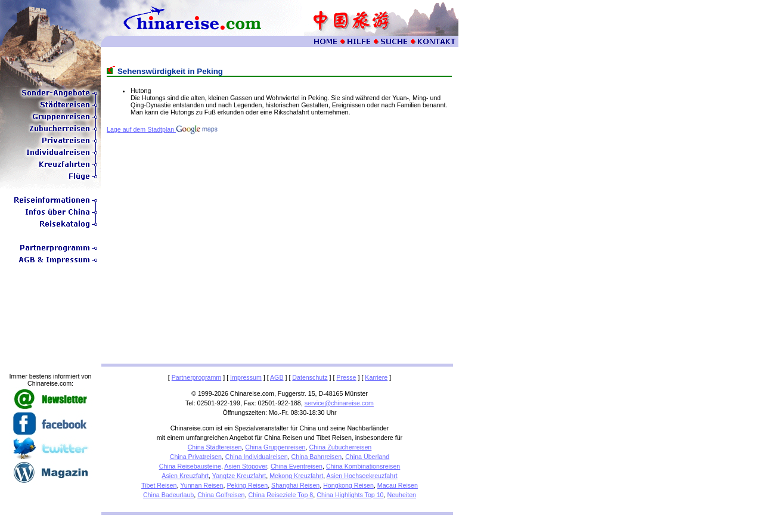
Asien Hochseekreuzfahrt (362, 475)
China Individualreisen (256, 456)
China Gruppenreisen (275, 447)
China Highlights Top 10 (350, 494)
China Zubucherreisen (340, 447)
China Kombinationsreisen (363, 466)
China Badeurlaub (168, 494)
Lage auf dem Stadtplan (162, 129)
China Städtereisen (215, 447)
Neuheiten (401, 494)
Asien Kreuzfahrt (185, 475)
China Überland (367, 456)
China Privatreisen (196, 456)
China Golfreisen (220, 494)
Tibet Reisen (158, 485)
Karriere (376, 377)
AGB (277, 377)
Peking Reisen (247, 485)
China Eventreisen (296, 466)
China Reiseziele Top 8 (280, 494)
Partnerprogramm (197, 377)
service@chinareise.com (339, 403)
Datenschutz (309, 377)
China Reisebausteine (190, 466)
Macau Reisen (397, 485)
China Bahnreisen (316, 456)
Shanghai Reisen (295, 485)
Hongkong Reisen (348, 485)
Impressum (246, 377)
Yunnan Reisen (201, 485)
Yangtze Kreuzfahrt (239, 475)
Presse (346, 377)
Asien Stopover (245, 466)
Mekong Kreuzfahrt (296, 475)
